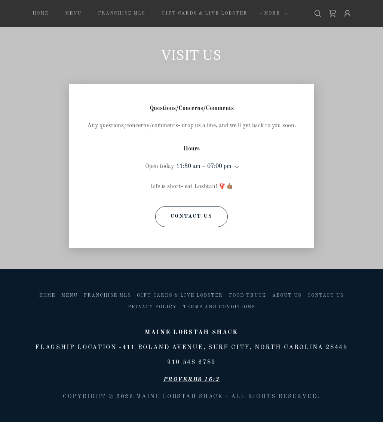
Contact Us (191, 216)
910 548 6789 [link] (191, 363)
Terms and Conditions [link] (219, 307)
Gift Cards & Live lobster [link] (205, 13)
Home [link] (41, 13)
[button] (274, 13)
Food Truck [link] (247, 295)
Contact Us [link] (325, 295)
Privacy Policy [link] (152, 307)
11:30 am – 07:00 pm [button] (204, 166)
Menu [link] (73, 13)
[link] (332, 13)
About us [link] (286, 295)
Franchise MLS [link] (121, 13)
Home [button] (47, 295)
